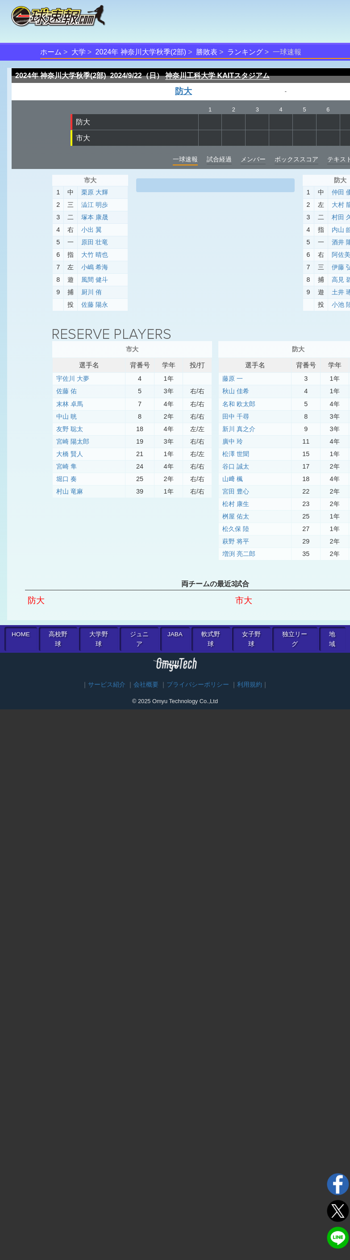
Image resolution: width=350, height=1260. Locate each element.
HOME (21, 634)
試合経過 (219, 159)
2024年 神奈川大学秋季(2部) (141, 52)
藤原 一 (232, 378)
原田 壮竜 (94, 242)
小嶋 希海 (94, 267)
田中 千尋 (235, 416)
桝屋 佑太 (235, 516)
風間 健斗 (94, 279)
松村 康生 (235, 503)
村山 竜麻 (69, 491)
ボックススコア (296, 159)
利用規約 (249, 684)
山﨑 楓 (232, 478)
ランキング (245, 52)
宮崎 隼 (66, 466)
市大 (83, 138)
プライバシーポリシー (198, 684)
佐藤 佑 (66, 391)
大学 (78, 52)
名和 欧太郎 (238, 404)
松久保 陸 (235, 528)
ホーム (51, 52)
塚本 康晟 (94, 217)
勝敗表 (206, 52)
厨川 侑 (91, 292)
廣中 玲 (232, 441)
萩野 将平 (235, 541)
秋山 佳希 (235, 391)
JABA (175, 634)
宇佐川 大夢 (72, 378)
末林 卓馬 (69, 404)
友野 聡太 (69, 428)
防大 (183, 91)
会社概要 (145, 684)
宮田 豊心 (235, 491)
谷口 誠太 (235, 466)
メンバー (253, 159)
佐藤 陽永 (94, 304)
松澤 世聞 (235, 453)
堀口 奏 (66, 478)
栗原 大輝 (94, 192)
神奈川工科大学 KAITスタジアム (217, 75)
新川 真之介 (238, 428)
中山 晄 (66, 416)
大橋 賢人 (69, 453)
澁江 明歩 (94, 204)
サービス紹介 (106, 684)
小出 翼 (91, 229)
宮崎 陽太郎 (72, 441)
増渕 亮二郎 (238, 553)
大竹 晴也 (94, 254)
